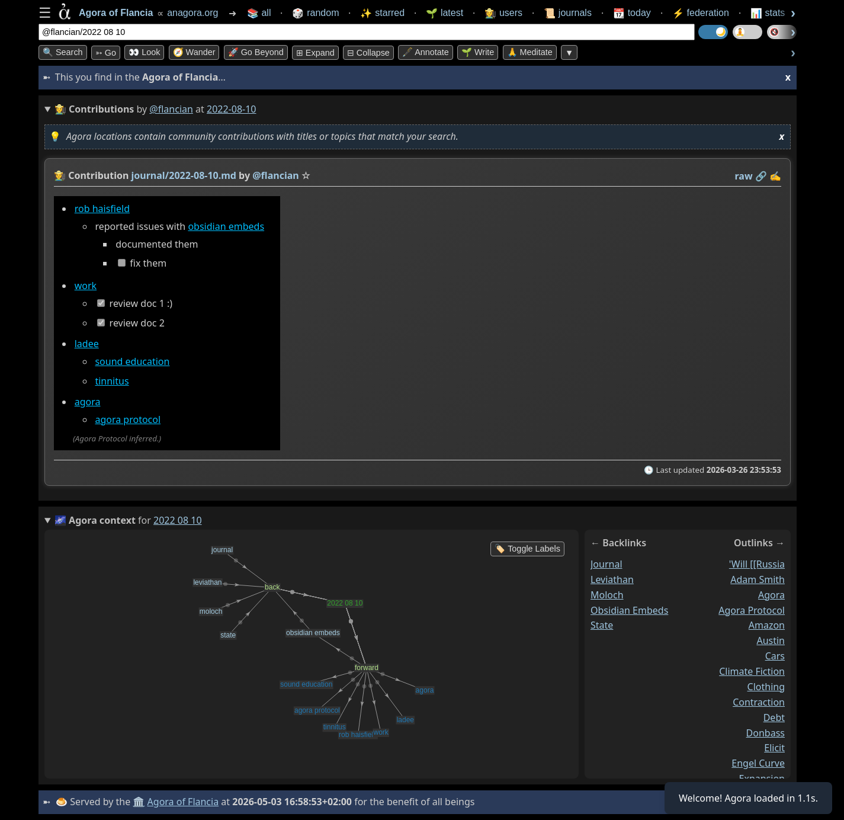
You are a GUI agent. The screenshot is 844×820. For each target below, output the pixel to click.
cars (775, 656)
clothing (766, 686)
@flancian (171, 109)
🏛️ (139, 801)
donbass (765, 732)
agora (88, 401)
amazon (767, 625)
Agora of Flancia (183, 801)
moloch (607, 594)
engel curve (758, 763)
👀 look (144, 52)
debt (774, 717)
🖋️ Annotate (425, 52)
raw (744, 175)
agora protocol (128, 419)
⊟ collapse (368, 52)
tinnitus (112, 380)
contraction (759, 702)
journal (606, 564)
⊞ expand (315, 52)
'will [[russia (757, 564)
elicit (774, 748)
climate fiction (752, 671)
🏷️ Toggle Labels (527, 548)
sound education (132, 361)
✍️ (775, 175)
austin (770, 641)
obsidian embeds (226, 226)
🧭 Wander (194, 52)
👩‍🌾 (60, 175)
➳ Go (105, 52)
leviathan (612, 579)
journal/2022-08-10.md (183, 175)
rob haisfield (102, 208)
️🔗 (761, 175)
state (602, 625)
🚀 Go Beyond (256, 52)
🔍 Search (63, 52)
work (86, 285)
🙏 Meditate (530, 52)
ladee (87, 343)
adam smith (757, 579)
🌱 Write (477, 52)
